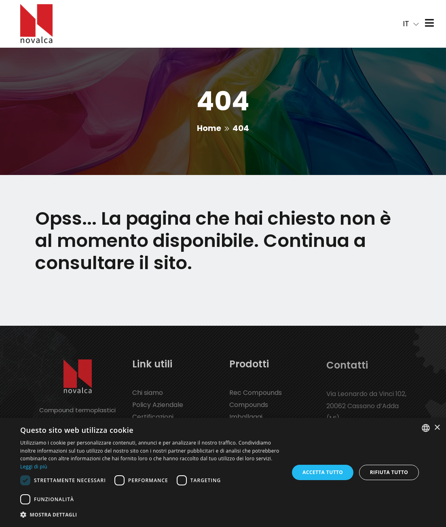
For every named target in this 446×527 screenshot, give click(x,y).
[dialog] (223, 472)
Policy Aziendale (157, 410)
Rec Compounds (255, 398)
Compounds (248, 410)
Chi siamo (147, 398)
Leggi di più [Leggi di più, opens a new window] (33, 466)
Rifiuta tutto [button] (389, 472)
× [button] (437, 428)
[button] (150, 515)
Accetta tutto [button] (322, 472)
